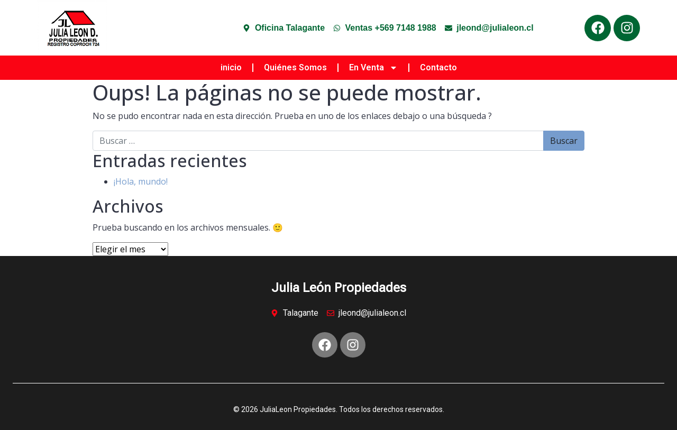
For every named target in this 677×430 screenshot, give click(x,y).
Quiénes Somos (295, 67)
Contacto (438, 67)
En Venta (373, 67)
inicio (231, 67)
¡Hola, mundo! (141, 181)
